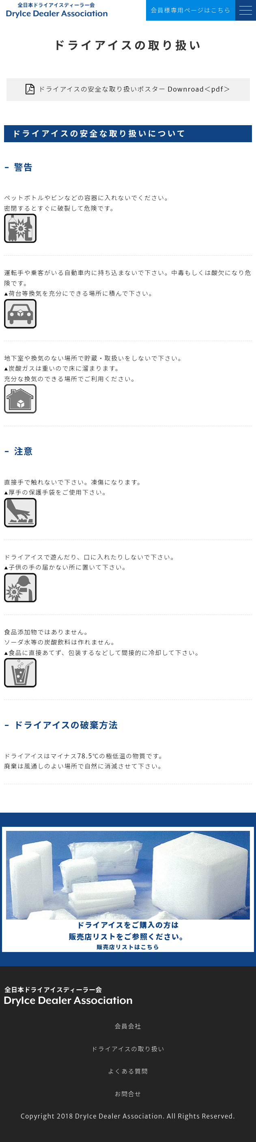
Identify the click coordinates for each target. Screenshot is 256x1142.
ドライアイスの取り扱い (127, 1049)
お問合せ (127, 1094)
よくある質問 (128, 1071)
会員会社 (127, 1026)
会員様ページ (191, 10)
